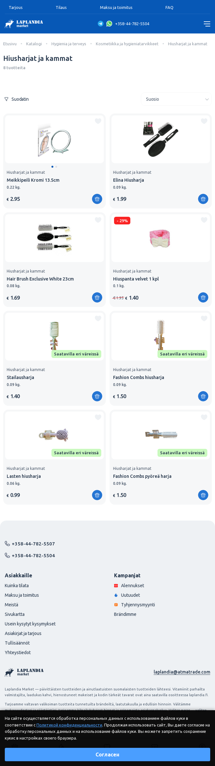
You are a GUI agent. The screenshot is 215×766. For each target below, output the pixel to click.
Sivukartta (15, 614)
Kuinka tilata (17, 585)
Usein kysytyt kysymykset (30, 623)
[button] (52, 167)
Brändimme (125, 614)
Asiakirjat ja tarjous (23, 633)
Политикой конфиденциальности (69, 725)
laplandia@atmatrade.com (182, 672)
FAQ (169, 7)
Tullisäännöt (17, 643)
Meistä (11, 604)
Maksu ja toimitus (116, 7)
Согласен (107, 754)
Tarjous (16, 7)
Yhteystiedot (18, 652)
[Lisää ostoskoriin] (97, 199)
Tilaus (61, 7)
